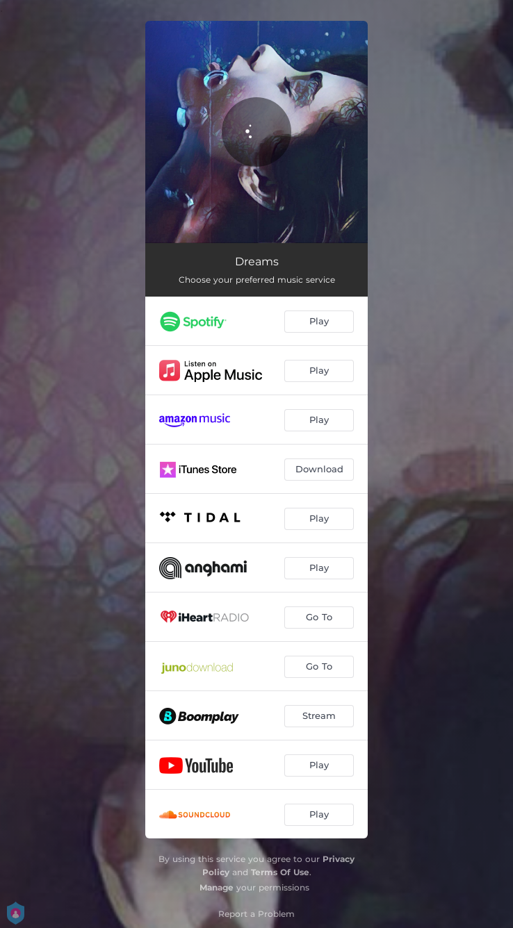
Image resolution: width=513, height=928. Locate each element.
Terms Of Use (280, 872)
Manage (217, 887)
